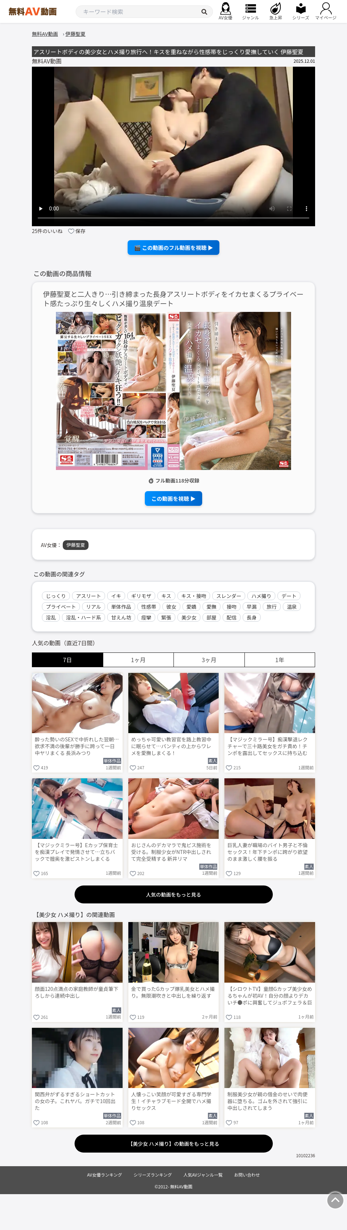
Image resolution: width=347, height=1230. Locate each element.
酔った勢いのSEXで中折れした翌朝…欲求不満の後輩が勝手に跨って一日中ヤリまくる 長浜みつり (77, 746)
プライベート (61, 606)
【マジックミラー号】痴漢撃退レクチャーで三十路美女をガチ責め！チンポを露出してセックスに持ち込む (267, 746)
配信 (232, 617)
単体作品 (121, 606)
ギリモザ (141, 595)
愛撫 (211, 606)
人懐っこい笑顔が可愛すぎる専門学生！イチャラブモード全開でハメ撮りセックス (171, 1101)
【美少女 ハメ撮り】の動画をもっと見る (173, 1143)
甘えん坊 (121, 617)
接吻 (232, 606)
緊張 (166, 617)
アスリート (88, 595)
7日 (67, 659)
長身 (252, 617)
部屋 (211, 617)
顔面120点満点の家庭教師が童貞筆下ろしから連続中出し (76, 992)
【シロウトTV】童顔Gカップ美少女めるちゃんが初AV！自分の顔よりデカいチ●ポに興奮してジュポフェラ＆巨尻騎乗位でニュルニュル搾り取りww (269, 996)
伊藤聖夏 (75, 544)
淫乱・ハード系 (83, 617)
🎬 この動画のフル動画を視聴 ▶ (173, 247)
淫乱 (51, 617)
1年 (279, 659)
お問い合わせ (247, 1175)
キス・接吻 (193, 595)
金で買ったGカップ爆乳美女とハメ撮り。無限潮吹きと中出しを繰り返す (173, 992)
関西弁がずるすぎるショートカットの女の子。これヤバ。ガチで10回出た (75, 1101)
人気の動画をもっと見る (173, 894)
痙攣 (146, 617)
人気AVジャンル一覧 (203, 1175)
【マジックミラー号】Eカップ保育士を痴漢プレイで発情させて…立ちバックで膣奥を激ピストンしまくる (76, 852)
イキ (116, 595)
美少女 (188, 617)
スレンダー (228, 595)
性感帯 (148, 606)
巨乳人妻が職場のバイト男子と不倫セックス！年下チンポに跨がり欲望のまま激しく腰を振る (267, 852)
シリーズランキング (153, 1175)
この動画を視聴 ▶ (173, 498)
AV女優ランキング (104, 1175)
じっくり (56, 595)
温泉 (292, 606)
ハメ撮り (261, 595)
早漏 (252, 606)
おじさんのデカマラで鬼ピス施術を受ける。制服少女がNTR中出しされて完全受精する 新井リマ (171, 852)
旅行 (272, 606)
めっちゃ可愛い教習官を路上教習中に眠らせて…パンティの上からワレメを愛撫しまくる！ (171, 746)
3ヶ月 (209, 659)
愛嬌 (191, 606)
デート (288, 595)
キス (166, 595)
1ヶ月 (138, 659)
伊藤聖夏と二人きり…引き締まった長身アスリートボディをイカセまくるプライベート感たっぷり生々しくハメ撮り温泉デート (173, 299)
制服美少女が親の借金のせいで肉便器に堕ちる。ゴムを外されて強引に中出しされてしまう (267, 1101)
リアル (93, 606)
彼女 (171, 606)
